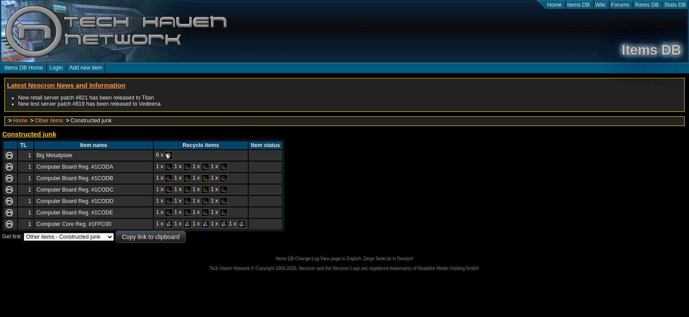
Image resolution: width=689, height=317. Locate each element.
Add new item (85, 68)
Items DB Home (23, 68)
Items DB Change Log (297, 258)
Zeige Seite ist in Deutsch (388, 258)
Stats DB (675, 5)
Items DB (578, 5)
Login (56, 68)
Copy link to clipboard (150, 237)
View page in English (340, 258)
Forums (620, 5)
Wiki (600, 5)
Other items (49, 121)
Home (554, 5)
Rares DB (647, 5)
